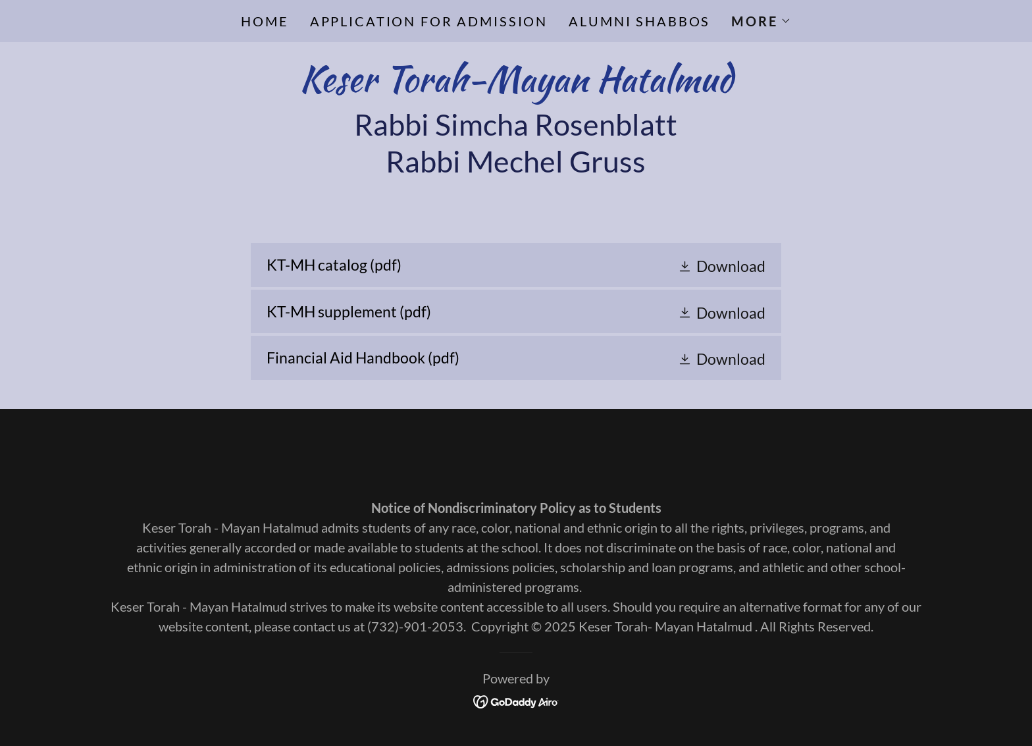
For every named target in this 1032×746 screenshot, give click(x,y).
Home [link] (264, 21)
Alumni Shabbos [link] (639, 21)
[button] (760, 21)
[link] (516, 85)
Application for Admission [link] (429, 21)
